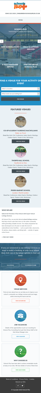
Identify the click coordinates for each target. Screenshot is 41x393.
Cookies (31, 379)
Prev (1, 41)
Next (39, 41)
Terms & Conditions (12, 379)
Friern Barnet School (20, 190)
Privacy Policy (23, 379)
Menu (20, 20)
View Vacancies (20, 336)
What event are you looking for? (21, 93)
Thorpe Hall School (20, 161)
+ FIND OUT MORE (8, 237)
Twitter (22, 387)
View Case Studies (20, 370)
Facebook (18, 387)
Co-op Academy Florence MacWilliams (20, 131)
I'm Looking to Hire (30, 265)
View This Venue (20, 141)
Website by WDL (20, 382)
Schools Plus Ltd (20, 6)
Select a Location (21, 88)
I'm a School (10, 265)
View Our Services (20, 301)
